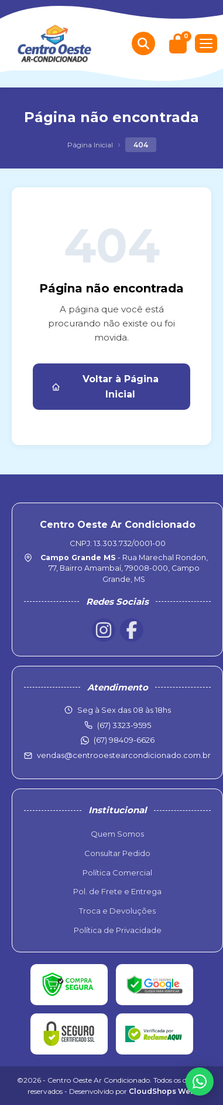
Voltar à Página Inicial (105, 386)
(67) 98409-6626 (124, 739)
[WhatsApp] (200, 1081)
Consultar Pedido (117, 853)
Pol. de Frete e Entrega (117, 891)
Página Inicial (90, 144)
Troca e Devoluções (117, 910)
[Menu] (206, 43)
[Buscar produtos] (143, 43)
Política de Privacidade (118, 930)
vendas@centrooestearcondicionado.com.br (124, 755)
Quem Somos (117, 833)
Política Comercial (117, 872)
